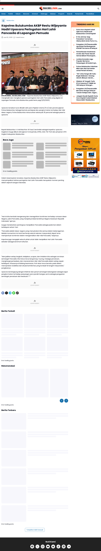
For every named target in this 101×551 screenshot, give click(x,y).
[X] (6, 334)
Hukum (18, 14)
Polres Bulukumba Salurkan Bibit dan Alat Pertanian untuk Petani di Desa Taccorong (86, 68)
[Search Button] (98, 9)
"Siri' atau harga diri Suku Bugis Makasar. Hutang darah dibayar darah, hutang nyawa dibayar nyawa (86, 76)
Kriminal (35, 14)
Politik (10, 14)
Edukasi (53, 14)
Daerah (69, 14)
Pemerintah (79, 14)
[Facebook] (2, 334)
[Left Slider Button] (62, 443)
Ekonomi (26, 14)
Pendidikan (90, 14)
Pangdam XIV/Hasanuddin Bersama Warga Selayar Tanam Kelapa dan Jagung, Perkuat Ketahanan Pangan (87, 91)
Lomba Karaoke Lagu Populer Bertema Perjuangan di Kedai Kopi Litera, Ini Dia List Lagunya (86, 61)
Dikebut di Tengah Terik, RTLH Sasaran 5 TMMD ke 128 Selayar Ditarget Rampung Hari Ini (86, 83)
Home (3, 14)
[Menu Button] (2, 9)
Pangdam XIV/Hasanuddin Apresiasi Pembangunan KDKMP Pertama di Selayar (86, 46)
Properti (61, 14)
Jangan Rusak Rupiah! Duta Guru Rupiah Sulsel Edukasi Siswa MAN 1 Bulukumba (87, 98)
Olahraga (44, 14)
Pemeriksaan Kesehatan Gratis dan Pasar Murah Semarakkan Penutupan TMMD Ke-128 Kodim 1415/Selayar (85, 54)
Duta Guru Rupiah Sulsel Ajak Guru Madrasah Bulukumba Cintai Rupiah (86, 32)
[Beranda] (3, 20)
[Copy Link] (17, 334)
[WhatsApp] (13, 334)
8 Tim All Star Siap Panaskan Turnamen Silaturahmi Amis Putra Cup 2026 (87, 39)
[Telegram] (10, 334)
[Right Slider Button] (66, 443)
